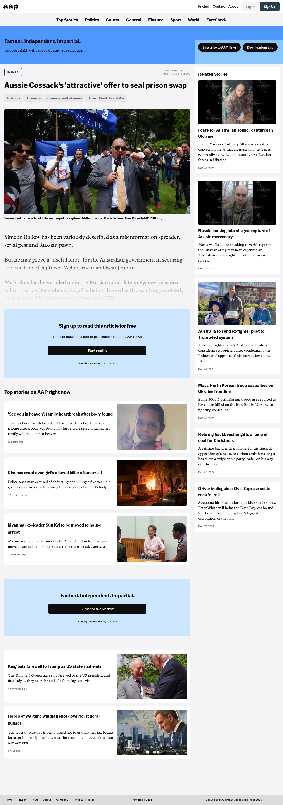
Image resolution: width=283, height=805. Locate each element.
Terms (8, 799)
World (193, 20)
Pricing (203, 7)
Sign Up (269, 6)
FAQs (35, 799)
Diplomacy (33, 98)
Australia (13, 98)
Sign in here (110, 363)
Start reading (97, 350)
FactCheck (216, 20)
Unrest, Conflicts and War (106, 98)
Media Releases (85, 799)
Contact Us (63, 799)
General (133, 20)
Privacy (22, 799)
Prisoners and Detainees (64, 98)
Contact (219, 7)
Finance (155, 20)
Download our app (260, 47)
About (233, 7)
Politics (92, 20)
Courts (112, 20)
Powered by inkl (142, 799)
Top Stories (67, 20)
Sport (175, 20)
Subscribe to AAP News (219, 47)
